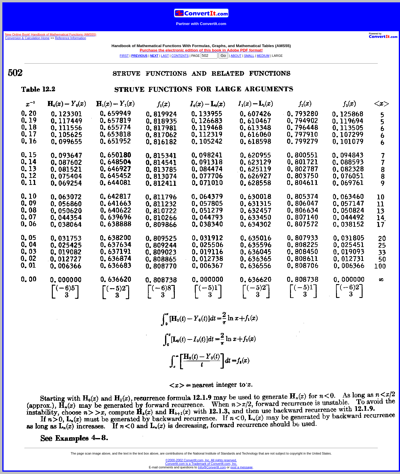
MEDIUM (263, 55)
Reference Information (70, 38)
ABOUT (236, 55)
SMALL (249, 55)
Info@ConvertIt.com (212, 467)
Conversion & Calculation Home (27, 38)
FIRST (124, 55)
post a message (242, 467)
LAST (165, 55)
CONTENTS (180, 55)
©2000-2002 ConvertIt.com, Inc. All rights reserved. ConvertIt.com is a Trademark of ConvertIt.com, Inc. (201, 461)
